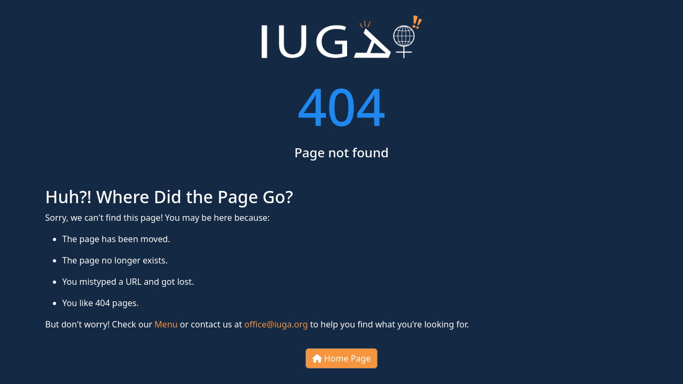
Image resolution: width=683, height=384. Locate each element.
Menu (165, 324)
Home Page (341, 358)
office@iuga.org (276, 324)
